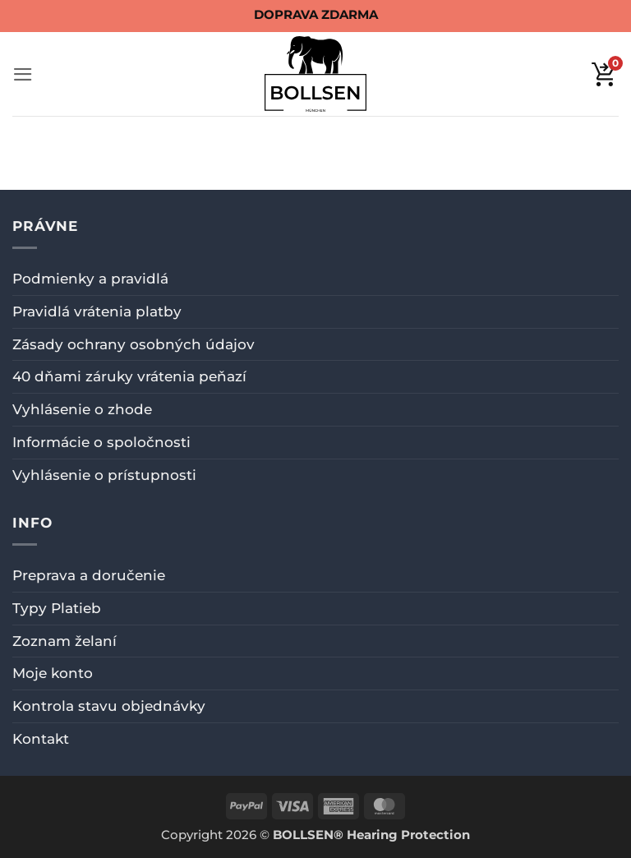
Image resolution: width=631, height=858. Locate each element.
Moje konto (52, 673)
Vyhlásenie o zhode (82, 409)
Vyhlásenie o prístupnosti (104, 475)
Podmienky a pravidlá (90, 278)
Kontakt (40, 739)
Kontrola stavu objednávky (108, 706)
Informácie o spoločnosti (101, 442)
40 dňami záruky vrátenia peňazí (129, 376)
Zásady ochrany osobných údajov (133, 344)
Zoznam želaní (64, 641)
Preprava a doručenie (88, 575)
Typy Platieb (56, 608)
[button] (23, 74)
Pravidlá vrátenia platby (97, 311)
